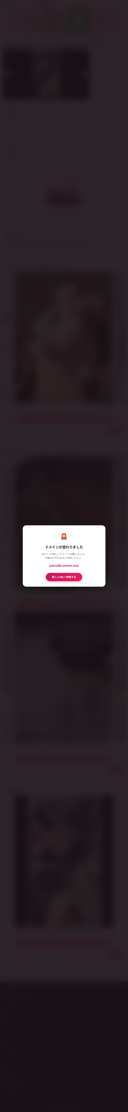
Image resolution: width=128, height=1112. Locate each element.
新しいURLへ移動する (64, 577)
